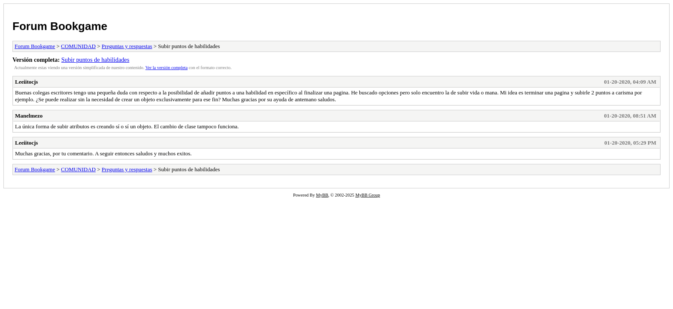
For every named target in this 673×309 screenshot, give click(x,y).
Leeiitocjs (26, 82)
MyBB (322, 195)
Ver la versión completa (167, 67)
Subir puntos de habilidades (95, 59)
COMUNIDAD (78, 46)
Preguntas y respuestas (127, 46)
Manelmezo (28, 115)
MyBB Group (367, 195)
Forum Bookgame (59, 26)
